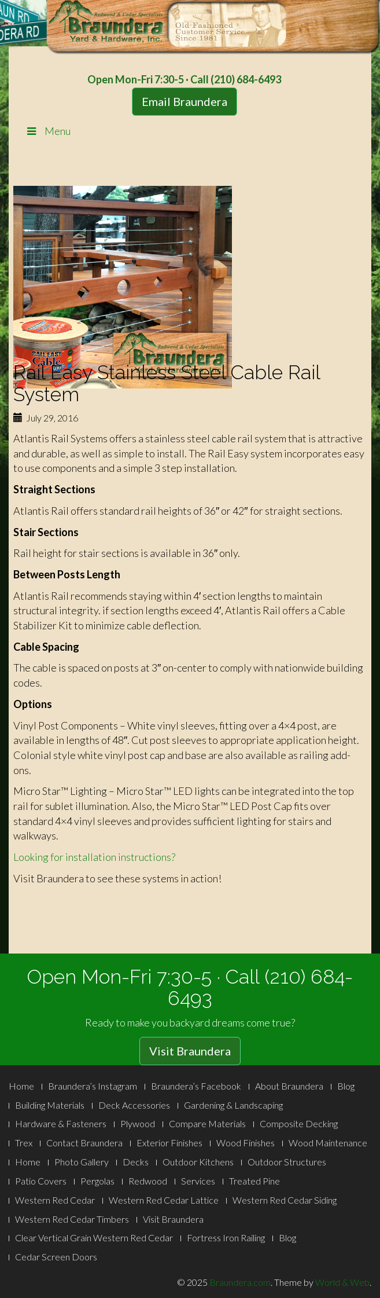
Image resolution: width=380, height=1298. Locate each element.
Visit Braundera (190, 1051)
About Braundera (289, 1085)
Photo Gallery (81, 1161)
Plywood (137, 1123)
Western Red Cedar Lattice (164, 1199)
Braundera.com (240, 1282)
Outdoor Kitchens (198, 1161)
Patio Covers (41, 1180)
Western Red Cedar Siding (285, 1199)
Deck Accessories (134, 1104)
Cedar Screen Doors (56, 1256)
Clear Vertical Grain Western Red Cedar (94, 1237)
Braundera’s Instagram (92, 1085)
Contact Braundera (84, 1142)
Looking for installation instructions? (94, 856)
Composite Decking (299, 1123)
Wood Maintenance (328, 1142)
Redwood (147, 1180)
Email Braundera (184, 101)
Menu (48, 130)
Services (198, 1180)
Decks (136, 1161)
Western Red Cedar (55, 1199)
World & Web (342, 1282)
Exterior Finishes (169, 1142)
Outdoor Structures (287, 1161)
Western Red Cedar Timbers (72, 1218)
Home (21, 1085)
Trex (23, 1142)
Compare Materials (207, 1123)
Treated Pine (254, 1180)
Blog (346, 1085)
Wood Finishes (245, 1142)
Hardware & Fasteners (60, 1123)
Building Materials (49, 1104)
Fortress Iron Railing (226, 1237)
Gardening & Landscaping (233, 1104)
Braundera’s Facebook (196, 1085)
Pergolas (97, 1180)
